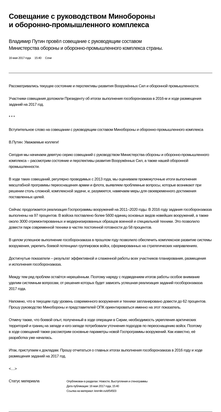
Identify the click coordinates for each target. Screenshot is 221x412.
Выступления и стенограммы (129, 381)
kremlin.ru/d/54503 (105, 391)
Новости (104, 381)
